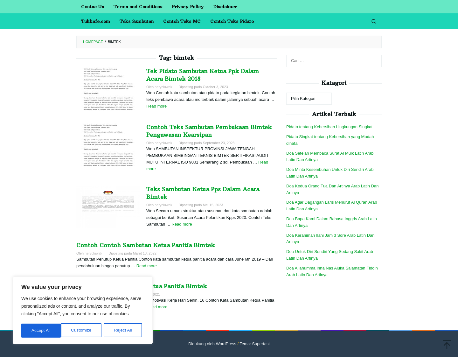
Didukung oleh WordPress (212, 343)
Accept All (124, 330)
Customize (41, 330)
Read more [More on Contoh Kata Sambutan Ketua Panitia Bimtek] (157, 306)
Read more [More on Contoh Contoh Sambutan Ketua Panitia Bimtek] (146, 265)
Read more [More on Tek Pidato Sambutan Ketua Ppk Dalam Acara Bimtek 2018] (156, 106)
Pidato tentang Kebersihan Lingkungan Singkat (329, 126)
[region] (83, 310)
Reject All (83, 330)
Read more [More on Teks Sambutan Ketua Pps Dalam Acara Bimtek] (182, 224)
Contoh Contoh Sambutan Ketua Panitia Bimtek (145, 245)
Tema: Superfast (254, 343)
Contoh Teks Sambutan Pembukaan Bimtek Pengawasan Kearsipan (209, 130)
